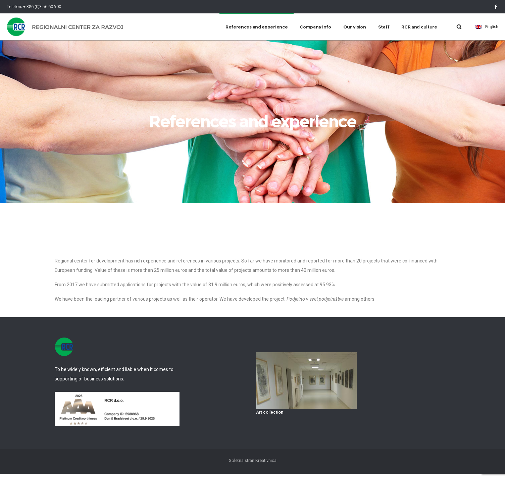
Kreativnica (265, 465)
